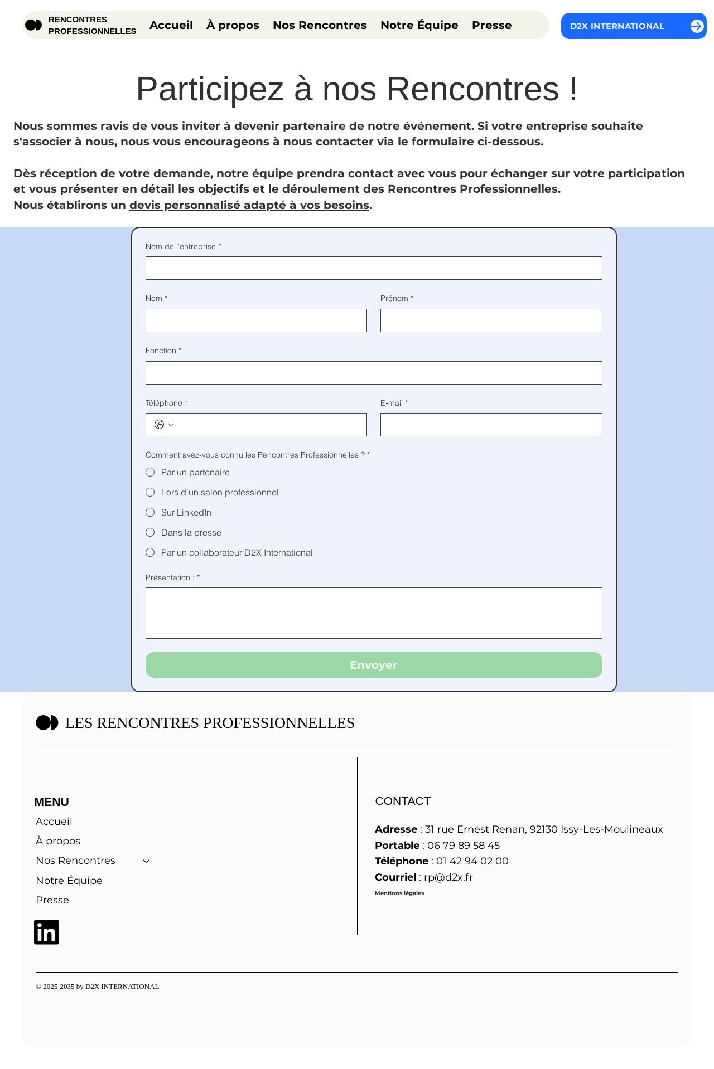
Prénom (396, 298)
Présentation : (173, 578)
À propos (58, 841)
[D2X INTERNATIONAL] (634, 26)
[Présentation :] (374, 613)
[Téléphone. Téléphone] (267, 425)
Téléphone (166, 403)
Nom (156, 298)
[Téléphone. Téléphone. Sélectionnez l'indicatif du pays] (164, 424)
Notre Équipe (69, 880)
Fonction (163, 351)
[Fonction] (370, 373)
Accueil (54, 821)
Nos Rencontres (75, 860)
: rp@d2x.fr (424, 877)
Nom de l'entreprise (183, 246)
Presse (52, 900)
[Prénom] (488, 320)
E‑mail (394, 403)
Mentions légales (399, 893)
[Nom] (253, 320)
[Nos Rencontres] (147, 861)
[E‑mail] (488, 425)
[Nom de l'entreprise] (370, 268)
